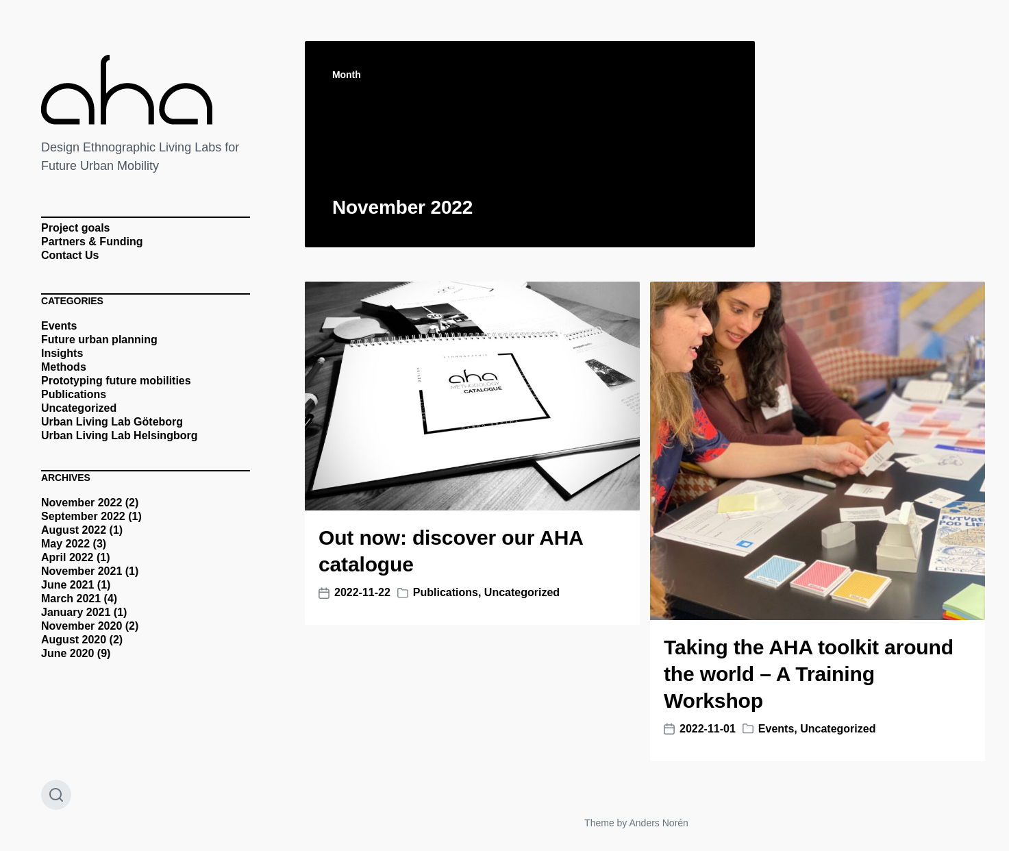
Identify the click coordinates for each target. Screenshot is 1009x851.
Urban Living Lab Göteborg (112, 422)
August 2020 (73, 639)
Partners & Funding (91, 241)
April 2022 (67, 557)
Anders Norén (658, 822)
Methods (63, 367)
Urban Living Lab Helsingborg (119, 435)
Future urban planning (99, 339)
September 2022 (83, 516)
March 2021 (71, 598)
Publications (73, 394)
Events (59, 326)
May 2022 (65, 544)
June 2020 (67, 653)
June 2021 (67, 585)
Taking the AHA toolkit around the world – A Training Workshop (809, 674)
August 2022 (73, 530)
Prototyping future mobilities (116, 380)
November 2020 (81, 626)
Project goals (75, 228)
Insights (62, 353)
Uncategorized (78, 408)
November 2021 (81, 571)
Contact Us (70, 255)
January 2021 (75, 612)
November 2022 (81, 502)
